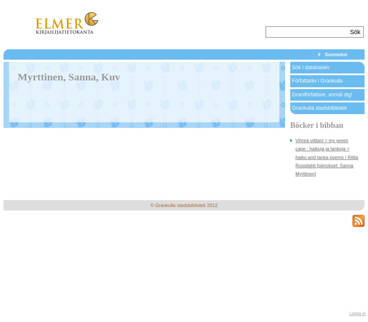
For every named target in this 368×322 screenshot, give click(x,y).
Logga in (357, 313)
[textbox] (307, 32)
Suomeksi (336, 54)
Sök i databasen (310, 67)
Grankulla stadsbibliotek (319, 108)
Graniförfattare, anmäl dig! (322, 95)
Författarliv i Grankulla (317, 81)
